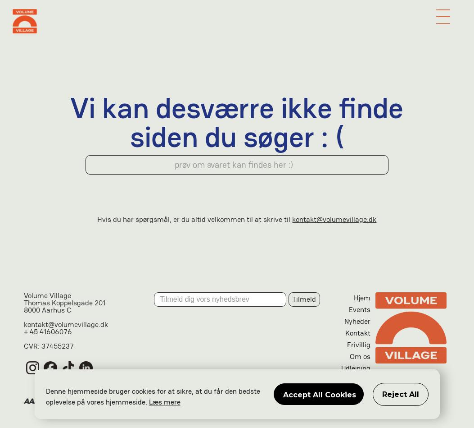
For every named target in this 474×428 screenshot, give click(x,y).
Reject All (400, 394)
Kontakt (357, 333)
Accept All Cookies (319, 395)
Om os (360, 356)
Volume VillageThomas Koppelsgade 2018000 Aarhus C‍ (64, 303)
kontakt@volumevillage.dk (334, 219)
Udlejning (355, 368)
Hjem (362, 298)
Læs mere (165, 402)
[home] (237, 21)
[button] (443, 16)
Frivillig (358, 345)
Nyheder (357, 321)
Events (359, 309)
